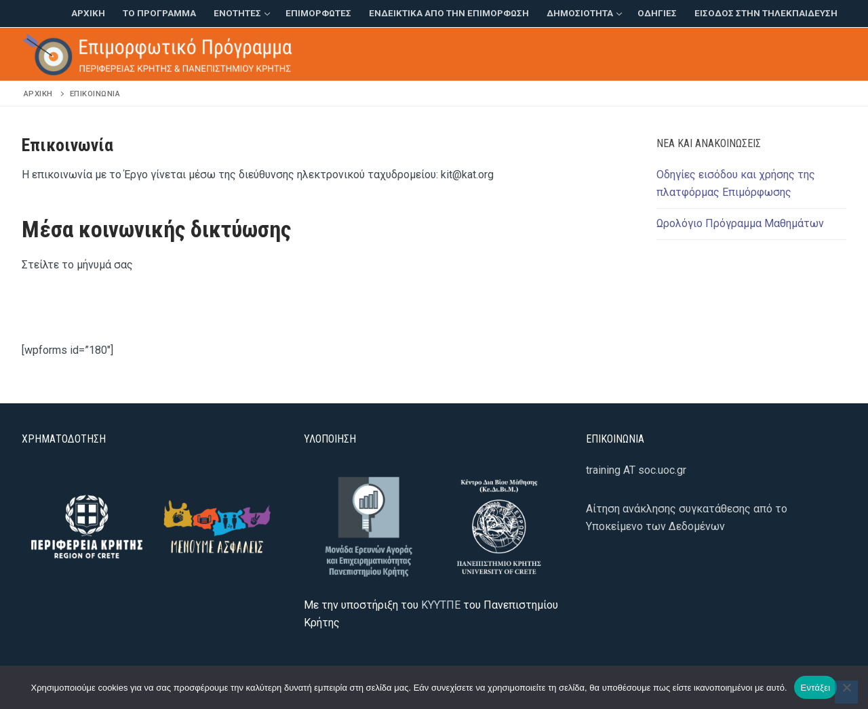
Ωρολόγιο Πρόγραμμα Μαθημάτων (740, 223)
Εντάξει (816, 688)
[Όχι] (846, 692)
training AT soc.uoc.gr (636, 470)
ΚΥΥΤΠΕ (440, 605)
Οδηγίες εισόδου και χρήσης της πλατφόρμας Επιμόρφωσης (735, 183)
